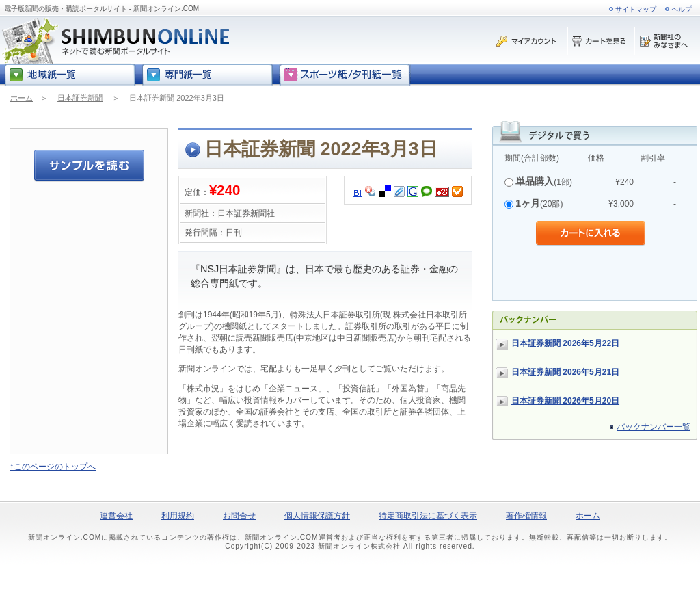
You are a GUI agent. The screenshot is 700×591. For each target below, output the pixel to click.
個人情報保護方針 (317, 516)
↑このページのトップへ (53, 466)
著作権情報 (526, 516)
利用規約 (177, 516)
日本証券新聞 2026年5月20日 (565, 401)
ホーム (21, 98)
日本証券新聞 (80, 98)
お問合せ (239, 516)
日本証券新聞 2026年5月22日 (565, 343)
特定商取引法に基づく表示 (428, 516)
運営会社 (116, 516)
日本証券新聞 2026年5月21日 (565, 372)
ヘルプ (681, 9)
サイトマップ (635, 9)
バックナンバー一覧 (653, 427)
